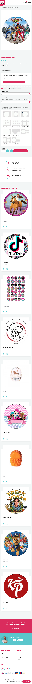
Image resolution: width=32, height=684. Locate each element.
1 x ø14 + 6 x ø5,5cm (25, 135)
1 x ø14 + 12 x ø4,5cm (6, 143)
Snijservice (16, 98)
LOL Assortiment (8, 305)
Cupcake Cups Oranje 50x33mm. (12, 475)
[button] (26, 681)
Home (2, 7)
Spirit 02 (5, 220)
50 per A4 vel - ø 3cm (16, 135)
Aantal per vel (16, 107)
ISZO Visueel (13, 681)
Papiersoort (5, 91)
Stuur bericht (16, 628)
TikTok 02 (5, 262)
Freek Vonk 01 (7, 517)
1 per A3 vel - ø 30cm (25, 118)
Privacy (15, 679)
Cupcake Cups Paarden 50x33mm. (12, 390)
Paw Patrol (6, 560)
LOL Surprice (7, 432)
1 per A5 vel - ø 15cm (16, 118)
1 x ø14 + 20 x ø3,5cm (16, 143)
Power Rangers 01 (14, 7)
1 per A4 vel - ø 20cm (6, 118)
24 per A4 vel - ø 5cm (25, 126)
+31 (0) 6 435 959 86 (18, 640)
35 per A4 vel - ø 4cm (6, 135)
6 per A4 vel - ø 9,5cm (7, 126)
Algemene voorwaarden (22, 679)
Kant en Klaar (7, 7)
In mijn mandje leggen (20, 150)
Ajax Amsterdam (8, 347)
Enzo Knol (6, 602)
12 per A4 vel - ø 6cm (16, 126)
